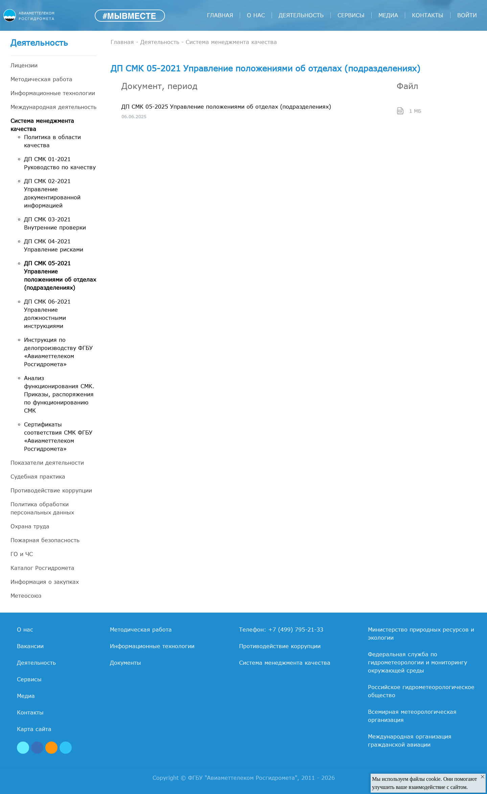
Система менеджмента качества (42, 125)
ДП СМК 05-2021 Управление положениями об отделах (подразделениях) (60, 275)
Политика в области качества (52, 141)
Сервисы (351, 15)
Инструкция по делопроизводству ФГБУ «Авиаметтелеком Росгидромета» (58, 352)
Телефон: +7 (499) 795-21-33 (281, 629)
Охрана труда (29, 526)
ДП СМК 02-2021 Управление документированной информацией (52, 193)
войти (467, 15)
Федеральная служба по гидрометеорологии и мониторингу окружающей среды (417, 662)
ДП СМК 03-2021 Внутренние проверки (55, 223)
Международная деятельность (53, 107)
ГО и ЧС (21, 554)
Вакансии (30, 646)
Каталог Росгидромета (42, 568)
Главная (220, 15)
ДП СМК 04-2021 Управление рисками (53, 245)
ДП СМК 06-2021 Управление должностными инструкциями (47, 314)
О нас (256, 15)
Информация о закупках (44, 582)
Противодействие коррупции (51, 490)
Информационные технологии (52, 93)
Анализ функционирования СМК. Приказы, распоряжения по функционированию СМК (59, 394)
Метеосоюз (25, 596)
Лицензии (24, 65)
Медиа (388, 15)
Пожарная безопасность (44, 540)
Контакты (427, 15)
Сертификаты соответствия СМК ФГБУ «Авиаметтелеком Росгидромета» (58, 436)
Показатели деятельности (47, 463)
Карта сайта (34, 729)
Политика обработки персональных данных (42, 508)
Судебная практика (37, 476)
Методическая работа (41, 79)
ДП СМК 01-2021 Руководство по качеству (60, 163)
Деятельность (301, 15)
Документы (125, 663)
